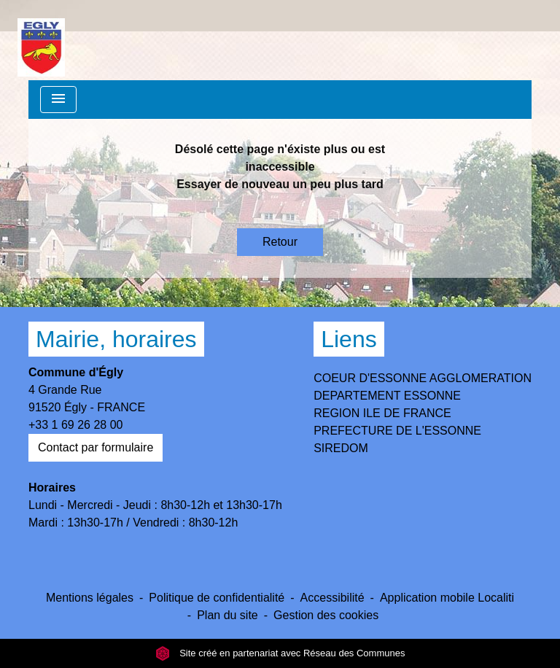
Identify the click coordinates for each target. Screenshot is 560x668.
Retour (280, 242)
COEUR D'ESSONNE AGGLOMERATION (423, 378)
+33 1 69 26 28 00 (75, 425)
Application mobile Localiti (447, 597)
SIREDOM (341, 448)
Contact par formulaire (95, 447)
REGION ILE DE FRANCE (382, 413)
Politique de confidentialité (216, 597)
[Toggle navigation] (58, 99)
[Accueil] (41, 40)
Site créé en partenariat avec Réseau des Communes (280, 653)
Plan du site (227, 615)
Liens (349, 339)
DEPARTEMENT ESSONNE (387, 395)
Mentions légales (89, 597)
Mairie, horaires (116, 339)
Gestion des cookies (325, 615)
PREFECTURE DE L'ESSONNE (397, 430)
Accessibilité (332, 597)
